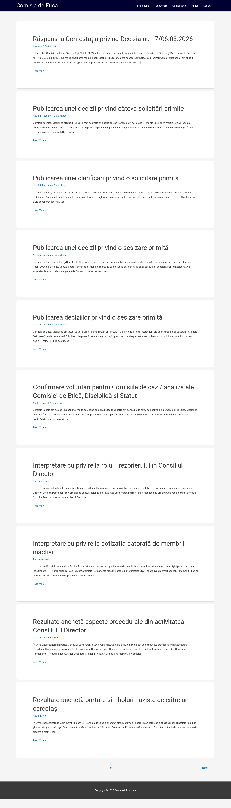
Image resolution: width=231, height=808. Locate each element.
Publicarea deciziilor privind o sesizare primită (100, 326)
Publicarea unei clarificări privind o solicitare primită (108, 187)
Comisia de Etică (37, 5)
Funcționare (160, 5)
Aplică (195, 5)
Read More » (40, 79)
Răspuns (38, 55)
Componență (179, 5)
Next (206, 776)
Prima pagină (142, 5)
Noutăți (37, 124)
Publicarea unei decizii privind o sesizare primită (103, 257)
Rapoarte (47, 124)
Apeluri (37, 411)
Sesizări (207, 5)
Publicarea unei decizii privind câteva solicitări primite (111, 117)
